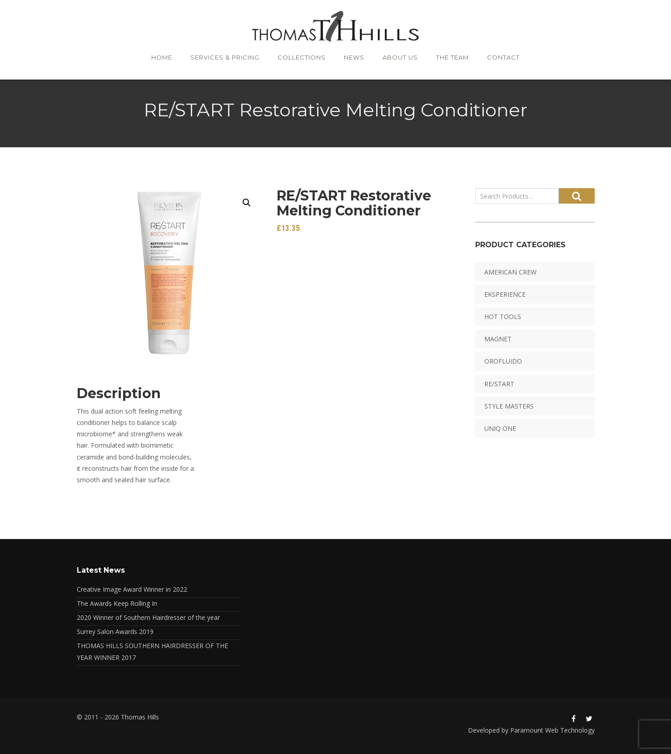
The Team (452, 57)
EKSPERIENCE (505, 294)
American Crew (510, 272)
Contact (503, 57)
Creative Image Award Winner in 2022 (132, 589)
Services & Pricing (224, 57)
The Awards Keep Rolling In (117, 603)
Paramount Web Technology (552, 730)
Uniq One (500, 428)
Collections (302, 57)
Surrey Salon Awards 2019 (115, 631)
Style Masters (509, 406)
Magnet (498, 339)
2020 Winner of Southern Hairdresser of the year (148, 617)
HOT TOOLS (502, 316)
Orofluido (503, 361)
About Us (400, 57)
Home (161, 57)
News (354, 57)
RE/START (499, 383)
